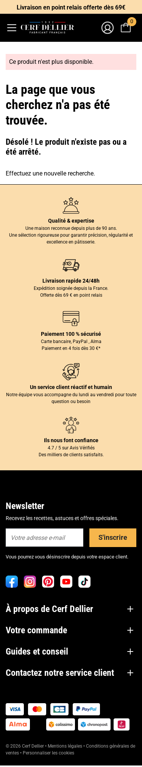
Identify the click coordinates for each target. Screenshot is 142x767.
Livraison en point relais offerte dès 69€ (71, 7)
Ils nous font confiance (71, 440)
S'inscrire (112, 537)
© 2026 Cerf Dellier (25, 746)
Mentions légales (65, 746)
